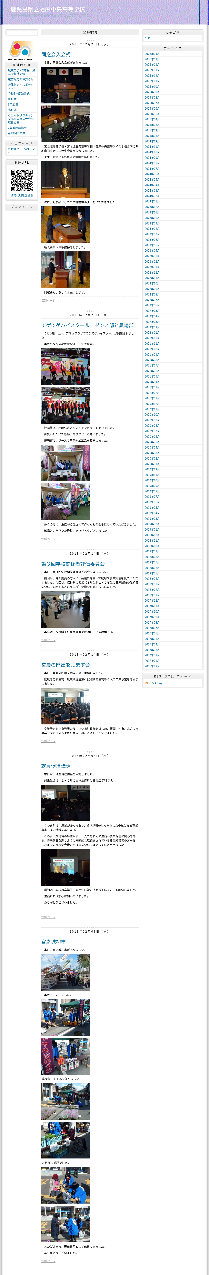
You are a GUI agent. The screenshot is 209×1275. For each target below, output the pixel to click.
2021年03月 (152, 387)
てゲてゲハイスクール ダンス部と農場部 (87, 325)
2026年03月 (152, 59)
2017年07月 (152, 628)
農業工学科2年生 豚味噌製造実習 (21, 72)
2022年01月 (152, 332)
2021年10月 (152, 349)
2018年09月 (152, 551)
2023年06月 (152, 240)
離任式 (12, 110)
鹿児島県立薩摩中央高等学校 (48, 9)
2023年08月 (152, 229)
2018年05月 (152, 573)
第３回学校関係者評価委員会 (73, 563)
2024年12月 (152, 141)
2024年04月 (152, 185)
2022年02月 (152, 327)
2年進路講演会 (17, 128)
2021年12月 (152, 338)
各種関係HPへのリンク (21, 150)
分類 (147, 38)
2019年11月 (152, 475)
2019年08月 (152, 491)
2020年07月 (152, 431)
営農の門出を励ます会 (65, 664)
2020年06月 (152, 436)
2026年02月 (152, 64)
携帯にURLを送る (22, 195)
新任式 (12, 99)
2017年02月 (152, 655)
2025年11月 (152, 81)
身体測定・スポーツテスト (21, 86)
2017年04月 (152, 644)
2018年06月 (152, 568)
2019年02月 (152, 524)
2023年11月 (152, 212)
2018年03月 (152, 584)
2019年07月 (152, 496)
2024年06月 (152, 174)
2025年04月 (152, 119)
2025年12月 (152, 75)
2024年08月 (152, 163)
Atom (158, 683)
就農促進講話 (56, 765)
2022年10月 (152, 283)
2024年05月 (152, 179)
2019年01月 (152, 529)
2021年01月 (152, 398)
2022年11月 (152, 278)
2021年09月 (152, 354)
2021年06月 (152, 371)
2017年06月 (152, 633)
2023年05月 (152, 245)
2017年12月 (152, 600)
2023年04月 (152, 250)
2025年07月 (152, 103)
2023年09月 (152, 223)
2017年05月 (152, 639)
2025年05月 (152, 114)
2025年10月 (152, 86)
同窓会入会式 (56, 54)
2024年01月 (152, 201)
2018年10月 (152, 546)
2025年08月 (152, 97)
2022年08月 (152, 294)
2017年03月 (152, 650)
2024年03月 (152, 190)
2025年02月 (152, 130)
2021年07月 (152, 365)
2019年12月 (152, 469)
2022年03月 (152, 322)
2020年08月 (152, 425)
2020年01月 (152, 464)
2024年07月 (152, 169)
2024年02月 (152, 196)
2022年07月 (152, 300)
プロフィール (22, 206)
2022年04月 (152, 316)
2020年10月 (152, 414)
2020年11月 (152, 409)
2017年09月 (152, 617)
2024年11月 (152, 146)
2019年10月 (152, 480)
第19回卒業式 (17, 133)
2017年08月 (152, 622)
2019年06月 (152, 502)
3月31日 (13, 104)
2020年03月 (152, 453)
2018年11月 (152, 540)
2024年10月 (152, 152)
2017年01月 (152, 661)
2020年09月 (152, 420)
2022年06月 (152, 305)
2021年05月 (152, 376)
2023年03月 (152, 256)
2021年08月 (152, 360)
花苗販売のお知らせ (21, 79)
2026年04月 (152, 54)
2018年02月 (152, 590)
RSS (151, 683)
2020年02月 (152, 458)
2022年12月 (152, 272)
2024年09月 (152, 157)
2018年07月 (152, 562)
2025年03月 (152, 125)
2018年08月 (152, 557)
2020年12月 (152, 404)
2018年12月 (152, 535)
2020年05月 (152, 442)
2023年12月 (152, 207)
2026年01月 (152, 70)
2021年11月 (152, 343)
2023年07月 (152, 234)
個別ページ (48, 300)
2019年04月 (152, 513)
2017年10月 (152, 611)
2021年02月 (152, 393)
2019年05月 (152, 507)
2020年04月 (152, 447)
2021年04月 (152, 382)
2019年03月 (152, 518)
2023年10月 (152, 218)
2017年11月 (152, 606)
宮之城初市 (53, 941)
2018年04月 (152, 578)
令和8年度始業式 (19, 93)
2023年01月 (152, 267)
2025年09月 (152, 92)
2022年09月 (152, 289)
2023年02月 (152, 261)
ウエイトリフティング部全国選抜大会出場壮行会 (21, 118)
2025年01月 (152, 136)
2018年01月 (152, 595)
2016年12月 (152, 666)
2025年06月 (152, 108)
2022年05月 (152, 311)
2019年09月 (152, 486)
